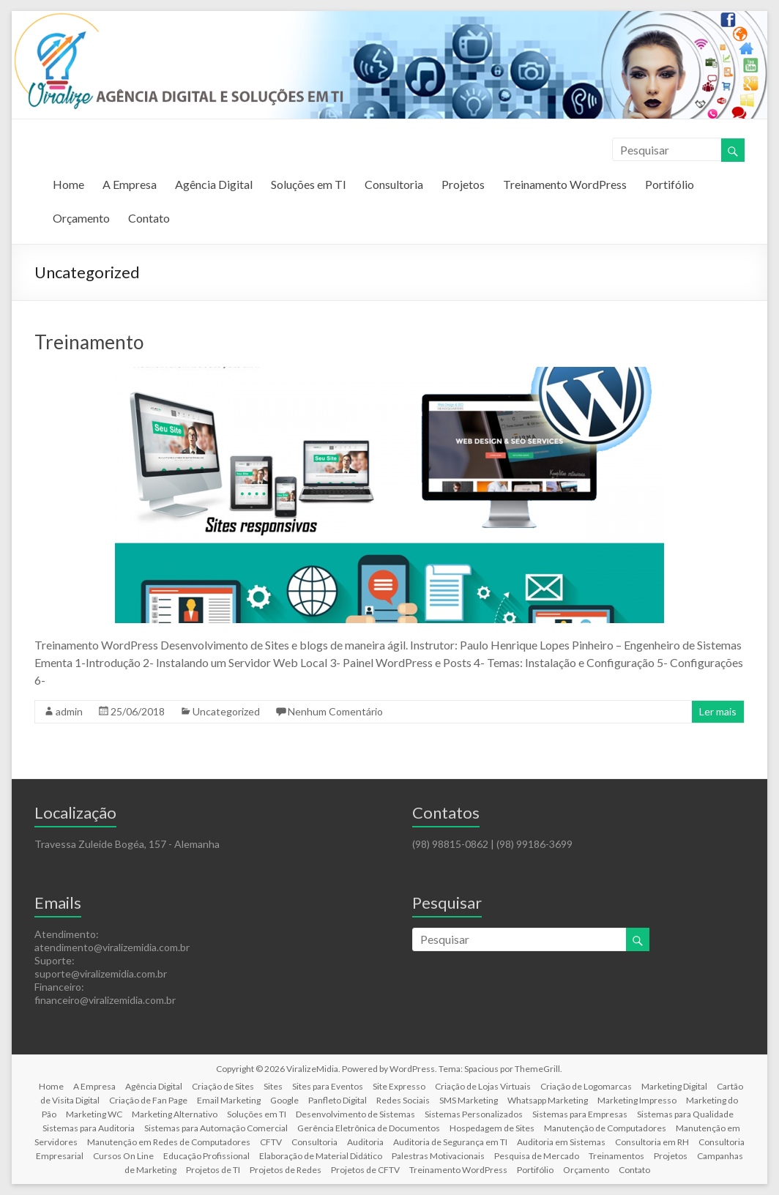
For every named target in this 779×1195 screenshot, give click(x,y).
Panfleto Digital (337, 1100)
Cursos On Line (123, 1155)
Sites (273, 1086)
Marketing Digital (674, 1086)
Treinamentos (616, 1155)
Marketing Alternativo (174, 1114)
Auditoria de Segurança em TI (450, 1141)
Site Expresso (399, 1086)
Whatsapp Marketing (547, 1100)
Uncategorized (226, 711)
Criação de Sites (223, 1086)
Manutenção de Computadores (605, 1128)
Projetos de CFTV (365, 1169)
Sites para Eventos (327, 1086)
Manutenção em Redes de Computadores (168, 1141)
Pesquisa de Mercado (536, 1155)
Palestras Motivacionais (438, 1155)
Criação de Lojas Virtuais (483, 1086)
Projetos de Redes (285, 1169)
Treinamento (89, 342)
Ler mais (718, 711)
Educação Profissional (206, 1155)
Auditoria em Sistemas (561, 1141)
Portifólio (669, 184)
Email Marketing (229, 1100)
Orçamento (81, 218)
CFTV (271, 1141)
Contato (149, 218)
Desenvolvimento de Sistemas (355, 1114)
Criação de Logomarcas (586, 1086)
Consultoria (394, 184)
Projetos (463, 184)
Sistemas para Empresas (579, 1114)
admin (69, 711)
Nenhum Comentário (335, 711)
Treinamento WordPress (565, 184)
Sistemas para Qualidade (685, 1114)
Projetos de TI (213, 1169)
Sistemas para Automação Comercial (216, 1128)
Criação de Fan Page (148, 1100)
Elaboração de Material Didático (320, 1155)
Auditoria (365, 1141)
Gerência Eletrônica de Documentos (368, 1128)
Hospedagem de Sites (492, 1128)
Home (68, 184)
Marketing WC (94, 1114)
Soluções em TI (308, 184)
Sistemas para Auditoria (88, 1128)
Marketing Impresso (636, 1100)
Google (284, 1100)
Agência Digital (214, 184)
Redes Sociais (403, 1100)
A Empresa (129, 184)
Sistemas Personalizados (474, 1114)
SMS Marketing (468, 1100)
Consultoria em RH (652, 1141)
